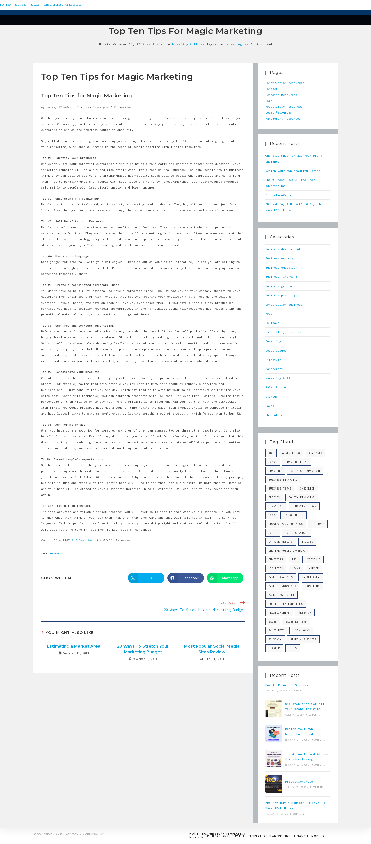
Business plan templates (222, 834)
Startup (271, 396)
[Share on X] (146, 578)
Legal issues (276, 350)
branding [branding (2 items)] (275, 470)
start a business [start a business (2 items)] (303, 639)
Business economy (279, 258)
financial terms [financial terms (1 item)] (304, 506)
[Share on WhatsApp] (225, 578)
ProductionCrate (278, 195)
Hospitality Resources (284, 106)
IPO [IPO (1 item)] (294, 559)
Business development (283, 249)
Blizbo (35, 4)
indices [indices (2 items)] (307, 541)
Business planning (280, 295)
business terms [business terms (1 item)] (280, 488)
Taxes (269, 405)
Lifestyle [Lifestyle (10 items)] (313, 559)
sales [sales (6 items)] (273, 621)
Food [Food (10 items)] (272, 515)
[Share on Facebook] (185, 578)
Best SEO (20, 4)
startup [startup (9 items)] (274, 648)
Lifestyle (273, 359)
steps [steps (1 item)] (293, 648)
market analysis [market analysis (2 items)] (281, 577)
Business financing (281, 276)
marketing (233, 44)
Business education (281, 267)
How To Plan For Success (286, 685)
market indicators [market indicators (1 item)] (282, 586)
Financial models (309, 836)
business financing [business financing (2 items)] (283, 479)
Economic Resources (281, 94)
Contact (271, 88)
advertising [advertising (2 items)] (291, 453)
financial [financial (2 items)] (276, 506)
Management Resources (283, 118)
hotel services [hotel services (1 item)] (297, 532)
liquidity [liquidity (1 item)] (276, 568)
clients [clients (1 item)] (274, 497)
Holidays (272, 322)
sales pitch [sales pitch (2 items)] (277, 630)
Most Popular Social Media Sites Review (212, 649)
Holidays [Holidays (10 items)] (317, 524)
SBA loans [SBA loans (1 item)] (302, 630)
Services (196, 837)
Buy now (5, 4)
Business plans (216, 836)
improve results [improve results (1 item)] (281, 541)
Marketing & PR (184, 44)
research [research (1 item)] (304, 612)
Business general (279, 286)
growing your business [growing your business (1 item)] (286, 524)
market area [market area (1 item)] (311, 577)
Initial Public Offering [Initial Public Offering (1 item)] (287, 550)
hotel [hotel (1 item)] (273, 532)
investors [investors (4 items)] (276, 559)
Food (268, 313)
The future (274, 415)
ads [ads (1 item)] (271, 453)
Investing (273, 341)
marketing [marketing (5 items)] (312, 586)
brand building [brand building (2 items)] (297, 461)
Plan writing (280, 836)
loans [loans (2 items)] (296, 568)
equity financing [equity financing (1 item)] (301, 497)
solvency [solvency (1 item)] (275, 639)
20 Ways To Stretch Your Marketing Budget (143, 649)
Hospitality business (283, 332)
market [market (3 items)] (314, 568)
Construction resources (284, 82)
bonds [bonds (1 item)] (273, 461)
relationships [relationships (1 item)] (279, 612)
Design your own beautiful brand (292, 170)
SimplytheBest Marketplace (62, 4)
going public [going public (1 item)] (293, 515)
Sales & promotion (280, 387)
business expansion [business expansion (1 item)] (305, 470)
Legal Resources (278, 112)
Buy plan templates (248, 836)
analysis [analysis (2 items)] (315, 453)
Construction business (284, 304)
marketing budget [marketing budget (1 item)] (281, 594)
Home (268, 100)
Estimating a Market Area (73, 646)
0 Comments (295, 690)
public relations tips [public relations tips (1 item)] (286, 603)
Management (274, 368)
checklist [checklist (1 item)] (307, 488)
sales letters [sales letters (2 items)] (296, 621)
